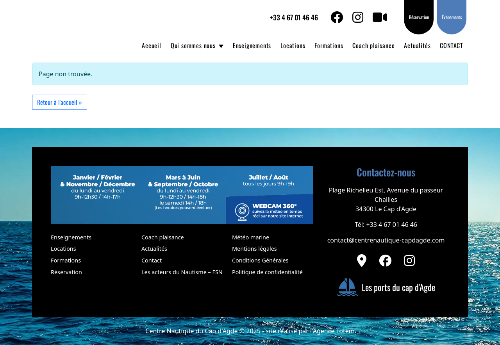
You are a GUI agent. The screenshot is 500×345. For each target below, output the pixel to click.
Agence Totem (334, 331)
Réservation (419, 17)
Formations (328, 45)
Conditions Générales (260, 260)
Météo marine (250, 237)
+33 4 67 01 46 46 (294, 17)
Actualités (417, 45)
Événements (452, 17)
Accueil (151, 45)
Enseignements (252, 45)
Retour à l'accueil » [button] (59, 102)
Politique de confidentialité (267, 272)
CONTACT (451, 45)
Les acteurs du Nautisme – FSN (182, 272)
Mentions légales (254, 248)
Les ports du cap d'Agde (386, 287)
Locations (292, 45)
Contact (151, 260)
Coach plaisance (373, 45)
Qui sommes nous (193, 45)
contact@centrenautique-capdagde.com (386, 240)
